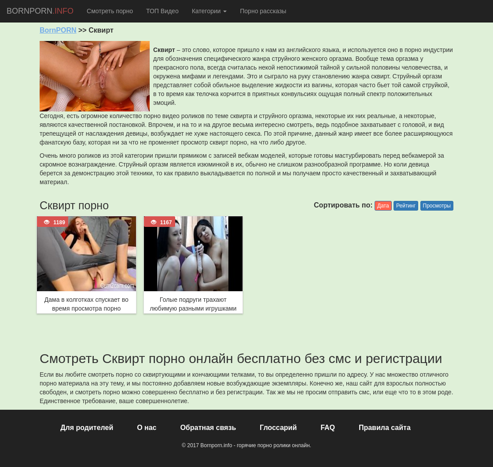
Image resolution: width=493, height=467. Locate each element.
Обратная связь (208, 427)
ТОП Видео (162, 11)
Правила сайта (385, 427)
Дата (383, 206)
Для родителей (86, 427)
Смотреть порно (110, 11)
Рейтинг (406, 206)
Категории (209, 11)
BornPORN (58, 30)
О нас (146, 427)
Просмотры (437, 206)
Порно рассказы (263, 11)
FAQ (327, 427)
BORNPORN (40, 11)
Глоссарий (278, 427)
